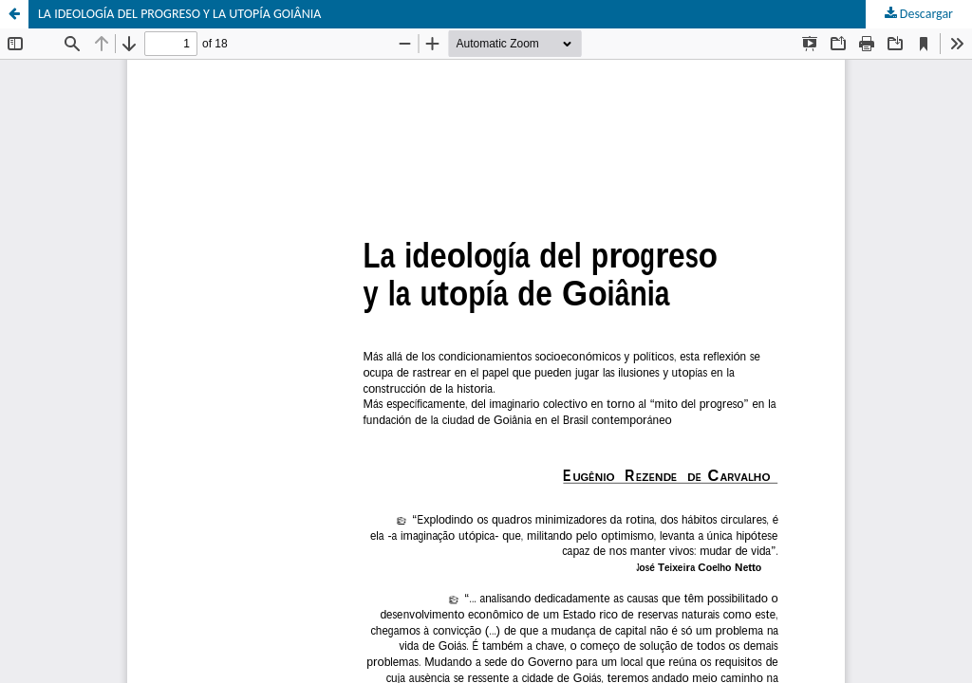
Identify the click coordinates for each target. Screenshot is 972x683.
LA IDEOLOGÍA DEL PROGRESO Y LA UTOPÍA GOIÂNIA (179, 14)
